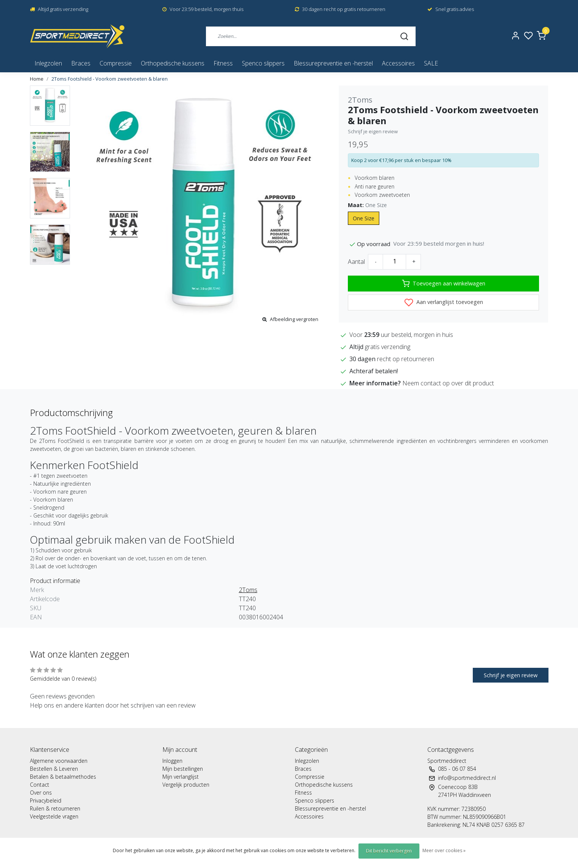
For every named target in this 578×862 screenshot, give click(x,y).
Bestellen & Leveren (54, 768)
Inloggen (172, 760)
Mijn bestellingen (182, 768)
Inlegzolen (48, 63)
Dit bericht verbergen (389, 851)
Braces (80, 63)
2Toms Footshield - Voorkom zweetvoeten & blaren (109, 78)
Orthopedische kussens (172, 63)
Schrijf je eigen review (373, 131)
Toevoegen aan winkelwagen (443, 283)
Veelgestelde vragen (54, 816)
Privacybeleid (45, 800)
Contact (39, 784)
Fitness (223, 63)
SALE (431, 63)
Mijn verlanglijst (180, 776)
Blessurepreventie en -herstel (333, 63)
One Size (363, 218)
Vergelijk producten (185, 784)
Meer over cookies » (444, 850)
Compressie (116, 63)
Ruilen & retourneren (55, 808)
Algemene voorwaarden (58, 760)
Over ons (41, 792)
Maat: (367, 205)
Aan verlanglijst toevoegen (443, 302)
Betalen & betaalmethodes (63, 776)
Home (37, 78)
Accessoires (398, 63)
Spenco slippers (263, 63)
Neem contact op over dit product (448, 383)
